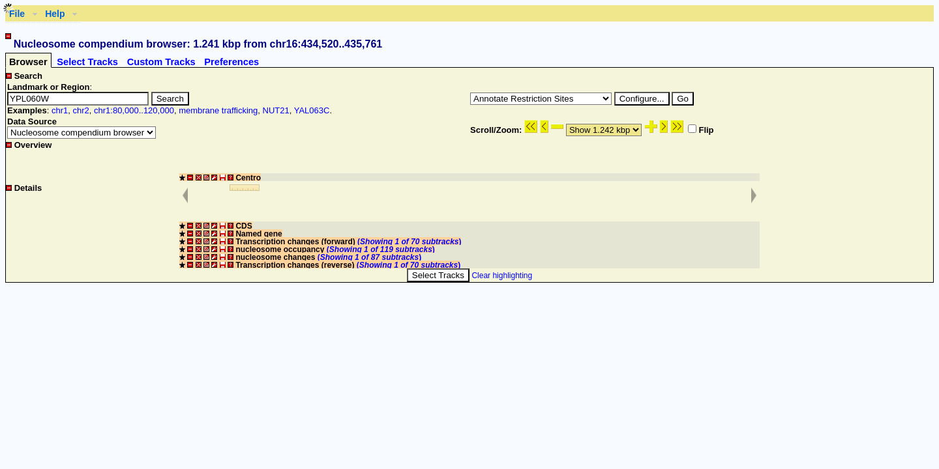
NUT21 (276, 110)
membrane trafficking (218, 110)
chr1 (60, 110)
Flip (700, 130)
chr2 (80, 110)
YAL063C (312, 110)
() (409, 241)
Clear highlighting (501, 275)
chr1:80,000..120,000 (134, 110)
